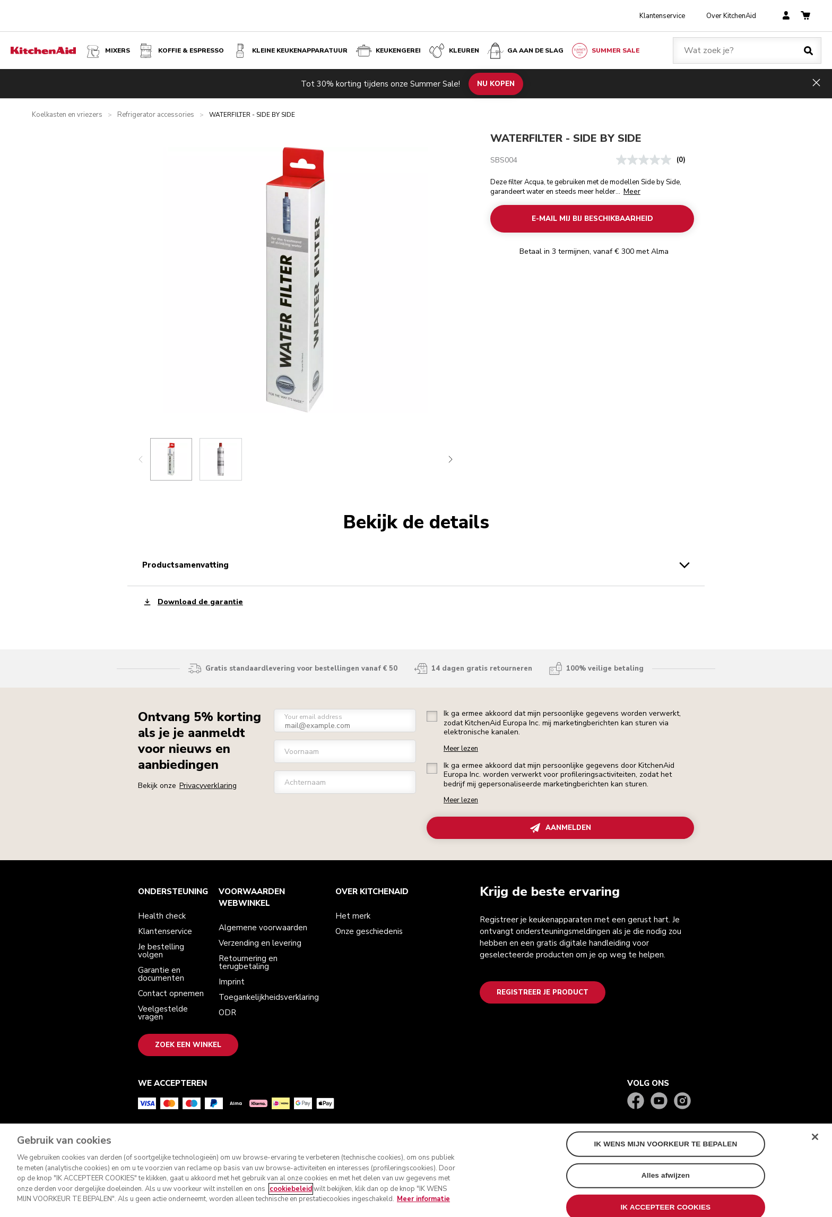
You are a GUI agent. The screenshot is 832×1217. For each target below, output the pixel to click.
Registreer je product (542, 992)
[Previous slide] (140, 459)
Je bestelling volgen (161, 950)
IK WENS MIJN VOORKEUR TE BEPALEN (665, 1148)
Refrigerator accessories (155, 115)
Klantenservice (662, 16)
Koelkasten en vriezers (67, 115)
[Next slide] (450, 459)
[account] (786, 16)
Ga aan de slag (525, 50)
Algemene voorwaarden (263, 927)
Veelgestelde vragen (163, 1013)
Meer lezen (461, 748)
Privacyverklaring (208, 786)
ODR (227, 1012)
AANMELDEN (560, 828)
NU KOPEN (496, 83)
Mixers (107, 50)
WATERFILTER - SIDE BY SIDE (566, 138)
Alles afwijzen (666, 1179)
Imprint (232, 981)
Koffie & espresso (180, 50)
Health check (162, 916)
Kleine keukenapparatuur (289, 50)
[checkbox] (432, 716)
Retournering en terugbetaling (248, 962)
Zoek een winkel (188, 1045)
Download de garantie (192, 602)
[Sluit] (815, 1140)
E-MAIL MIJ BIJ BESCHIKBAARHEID (592, 219)
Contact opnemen (171, 993)
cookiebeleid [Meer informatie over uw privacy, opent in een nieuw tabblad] (291, 1192)
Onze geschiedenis (369, 931)
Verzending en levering (260, 943)
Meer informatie (423, 1203)
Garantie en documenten (161, 974)
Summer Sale (604, 50)
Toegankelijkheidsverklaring (269, 997)
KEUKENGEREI (387, 50)
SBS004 (503, 160)
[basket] (805, 16)
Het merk (352, 916)
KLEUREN (453, 50)
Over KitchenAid (731, 16)
